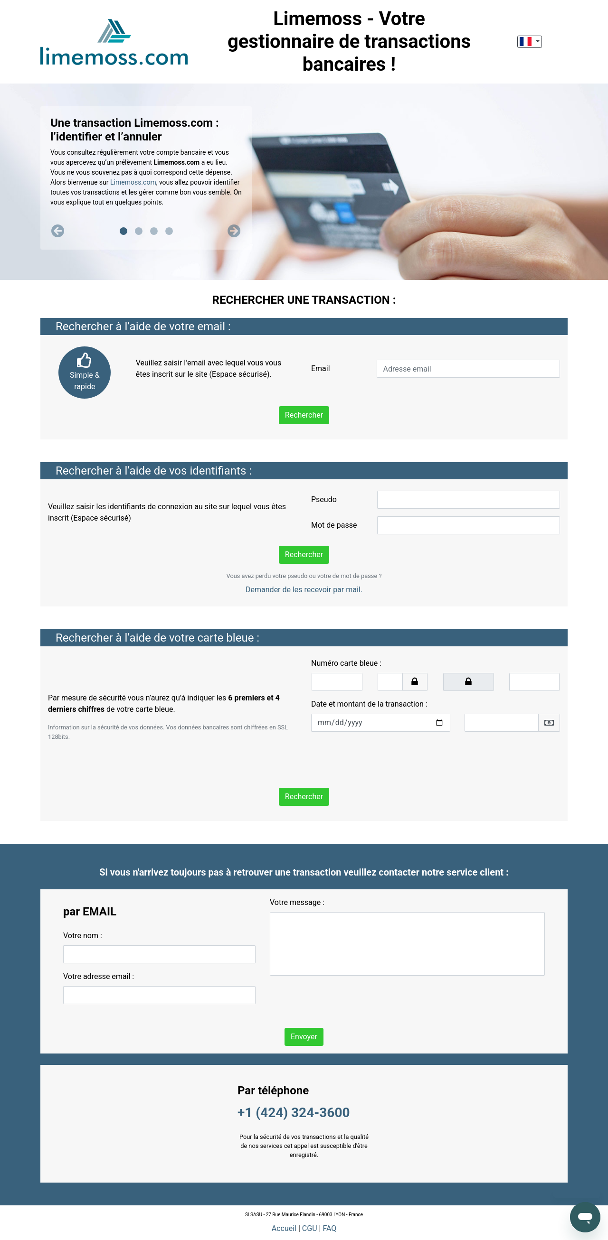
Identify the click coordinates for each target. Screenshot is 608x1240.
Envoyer (304, 1036)
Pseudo (324, 499)
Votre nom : (82, 935)
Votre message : (297, 902)
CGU (309, 1228)
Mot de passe (334, 525)
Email (320, 368)
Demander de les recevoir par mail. (304, 589)
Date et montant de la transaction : (369, 704)
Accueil (284, 1228)
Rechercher (304, 415)
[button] (58, 231)
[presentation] (383, 757)
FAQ (329, 1228)
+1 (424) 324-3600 (294, 1112)
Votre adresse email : (98, 976)
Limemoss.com (133, 182)
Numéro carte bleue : (346, 663)
